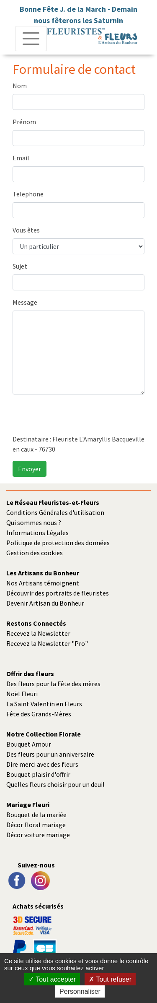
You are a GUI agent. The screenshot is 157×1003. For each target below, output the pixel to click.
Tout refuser (110, 979)
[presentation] (76, 417)
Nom (20, 85)
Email (21, 158)
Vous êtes (26, 230)
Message (25, 302)
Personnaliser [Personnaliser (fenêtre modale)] (79, 991)
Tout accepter (52, 979)
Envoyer (29, 469)
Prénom (24, 122)
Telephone (28, 194)
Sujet (20, 266)
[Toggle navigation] (31, 38)
